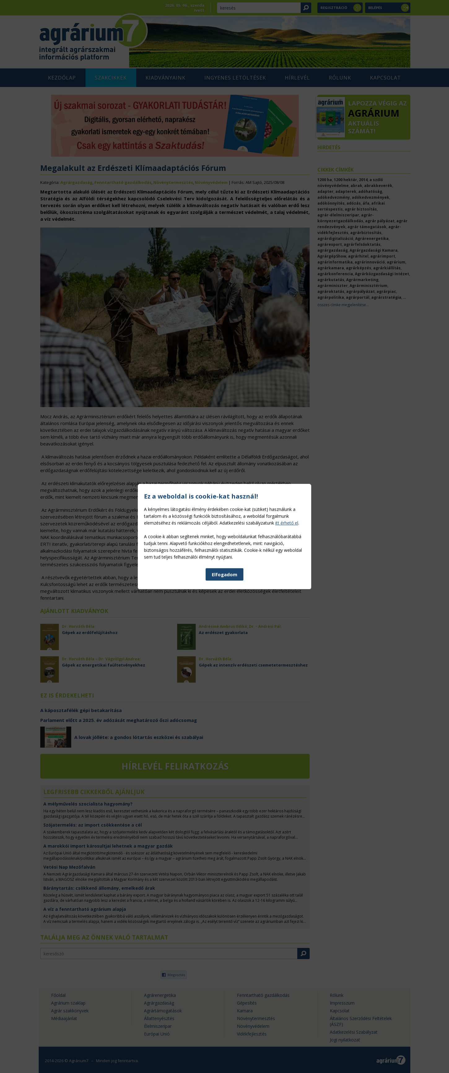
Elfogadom (224, 622)
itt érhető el (286, 570)
